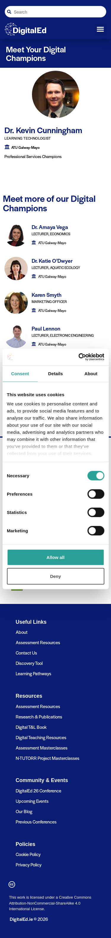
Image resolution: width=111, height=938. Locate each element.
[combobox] (55, 11)
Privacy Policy (28, 864)
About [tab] (90, 373)
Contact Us (26, 652)
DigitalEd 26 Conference (38, 790)
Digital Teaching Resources (41, 737)
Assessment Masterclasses (41, 747)
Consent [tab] (20, 373)
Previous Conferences (36, 821)
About (22, 632)
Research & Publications (39, 716)
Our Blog (24, 811)
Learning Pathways (33, 673)
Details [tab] (55, 373)
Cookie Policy (28, 854)
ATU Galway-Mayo (25, 147)
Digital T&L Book (31, 727)
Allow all (55, 557)
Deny (55, 575)
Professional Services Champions (33, 156)
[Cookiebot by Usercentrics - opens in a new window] (79, 357)
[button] (100, 29)
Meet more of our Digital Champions (49, 203)
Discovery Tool (29, 663)
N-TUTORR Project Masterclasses (47, 758)
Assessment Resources (38, 642)
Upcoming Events (32, 801)
